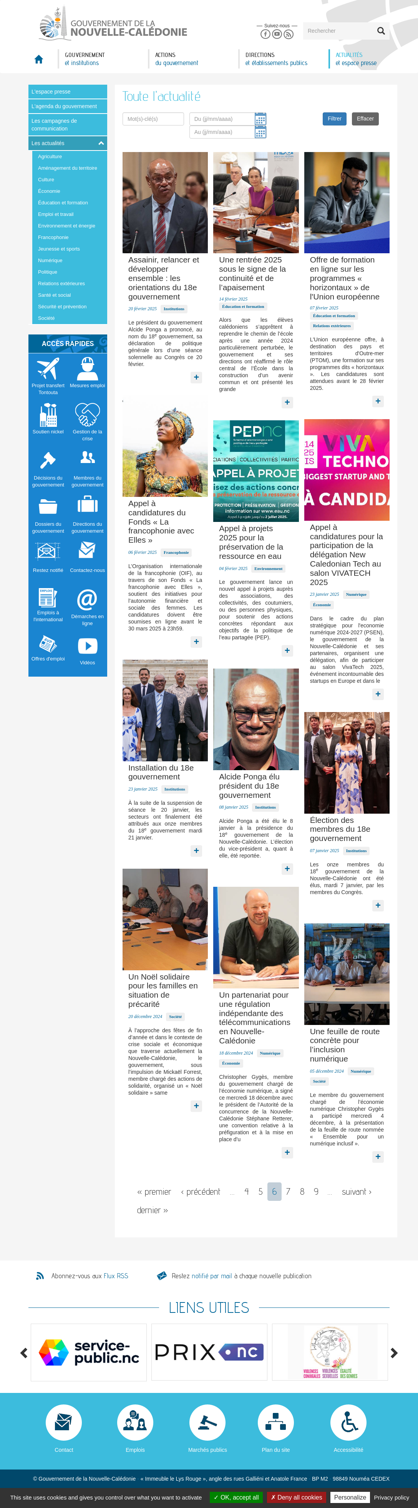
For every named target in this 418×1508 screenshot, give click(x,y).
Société (46, 318)
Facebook (265, 34)
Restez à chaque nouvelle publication (242, 1276)
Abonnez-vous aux (89, 1276)
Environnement (268, 568)
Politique (47, 272)
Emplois (135, 1450)
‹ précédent (201, 1191)
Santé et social (54, 295)
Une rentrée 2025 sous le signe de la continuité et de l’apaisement (252, 273)
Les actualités (48, 143)
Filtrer (335, 118)
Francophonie (53, 237)
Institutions (174, 308)
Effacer (365, 118)
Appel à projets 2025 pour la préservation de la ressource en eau (251, 542)
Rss (289, 34)
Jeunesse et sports (59, 249)
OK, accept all (236, 1497)
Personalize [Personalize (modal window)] (350, 1497)
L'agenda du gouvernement (64, 106)
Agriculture (50, 156)
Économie (49, 191)
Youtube (277, 34)
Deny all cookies (296, 1497)
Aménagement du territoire (67, 168)
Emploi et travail (55, 214)
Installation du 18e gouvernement (161, 772)
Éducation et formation (63, 203)
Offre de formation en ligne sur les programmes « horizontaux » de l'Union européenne (345, 278)
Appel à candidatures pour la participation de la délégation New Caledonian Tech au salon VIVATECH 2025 (346, 555)
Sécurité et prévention (62, 306)
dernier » (152, 1209)
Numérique (50, 260)
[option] (88, 1352)
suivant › (357, 1191)
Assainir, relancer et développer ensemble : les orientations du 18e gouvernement (163, 278)
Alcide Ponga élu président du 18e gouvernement (249, 785)
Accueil (43, 61)
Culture (46, 179)
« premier (154, 1191)
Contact (64, 1450)
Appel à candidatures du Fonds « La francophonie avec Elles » (161, 521)
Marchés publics (207, 1450)
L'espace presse (51, 92)
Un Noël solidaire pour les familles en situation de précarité (163, 990)
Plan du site (276, 1450)
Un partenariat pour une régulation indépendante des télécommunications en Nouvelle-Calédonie (254, 1017)
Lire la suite (196, 376)
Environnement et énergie (66, 226)
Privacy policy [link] (392, 1497)
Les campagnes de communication (54, 125)
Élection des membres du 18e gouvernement (340, 829)
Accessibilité (348, 1450)
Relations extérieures (61, 283)
